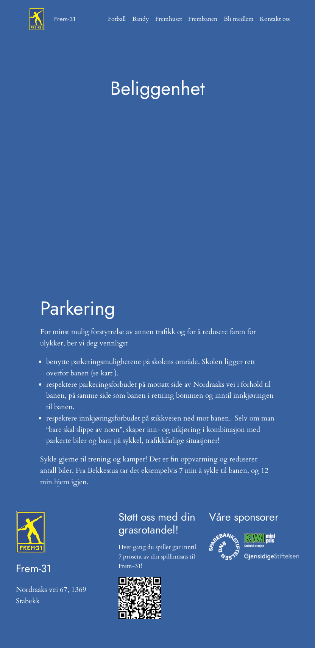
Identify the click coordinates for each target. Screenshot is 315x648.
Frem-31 (65, 19)
